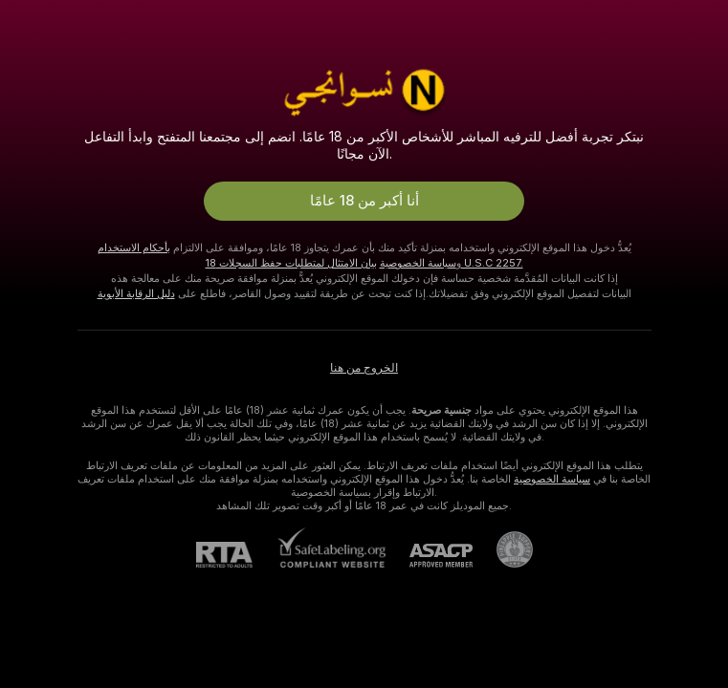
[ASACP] (429, 556)
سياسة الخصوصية (418, 262)
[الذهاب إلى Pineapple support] (503, 549)
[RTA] (236, 555)
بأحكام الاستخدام (134, 247)
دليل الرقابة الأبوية (136, 293)
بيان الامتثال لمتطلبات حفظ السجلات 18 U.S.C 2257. (364, 262)
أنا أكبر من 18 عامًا (364, 200)
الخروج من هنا (364, 368)
